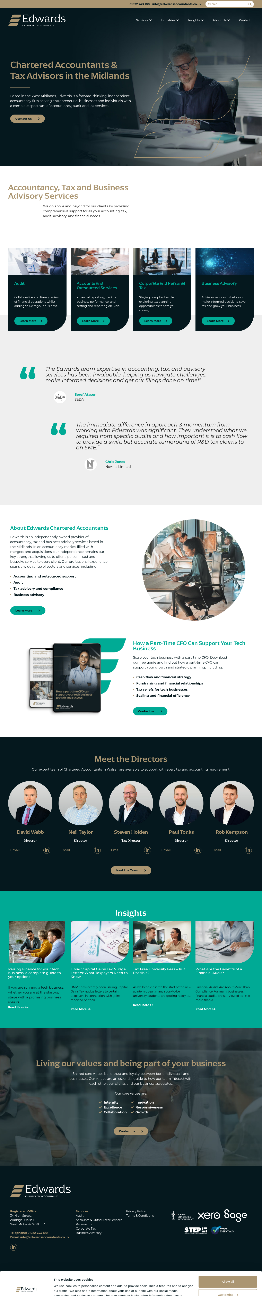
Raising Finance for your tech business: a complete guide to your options (34, 973)
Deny (228, 1284)
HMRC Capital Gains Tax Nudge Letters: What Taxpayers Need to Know (99, 973)
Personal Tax (85, 1224)
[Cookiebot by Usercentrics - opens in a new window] (26, 1288)
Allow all (228, 1257)
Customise (228, 1270)
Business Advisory (89, 1233)
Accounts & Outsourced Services (99, 1220)
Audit (80, 1216)
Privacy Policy (136, 1211)
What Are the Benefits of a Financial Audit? (218, 971)
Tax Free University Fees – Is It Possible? (159, 971)
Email (15, 850)
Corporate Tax (86, 1228)
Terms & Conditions (140, 1216)
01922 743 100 (140, 4)
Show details (63, 1288)
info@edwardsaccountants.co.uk (176, 4)
